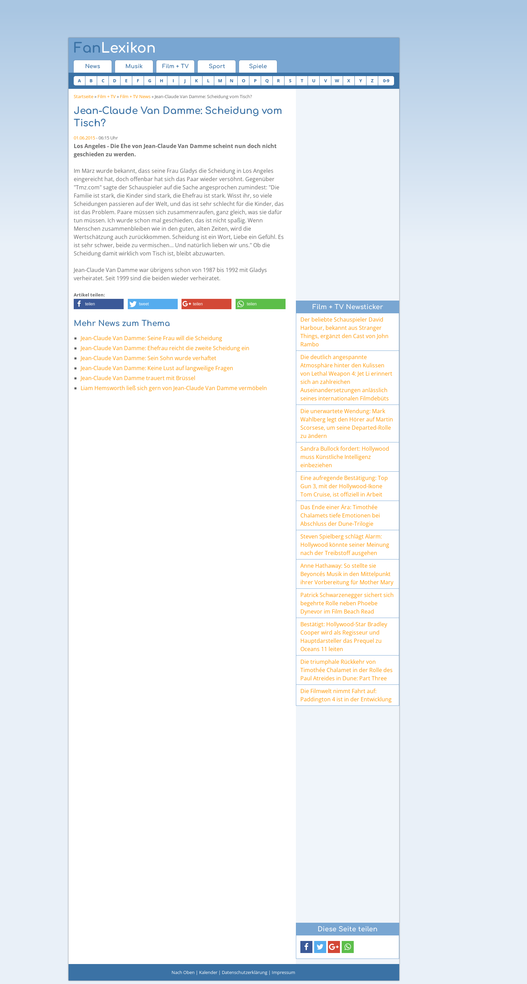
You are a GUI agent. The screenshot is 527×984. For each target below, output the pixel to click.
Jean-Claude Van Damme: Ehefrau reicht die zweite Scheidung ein (165, 348)
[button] (99, 304)
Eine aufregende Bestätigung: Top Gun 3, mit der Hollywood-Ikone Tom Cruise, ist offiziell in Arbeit (344, 486)
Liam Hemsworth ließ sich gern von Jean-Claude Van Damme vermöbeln (174, 388)
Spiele (258, 66)
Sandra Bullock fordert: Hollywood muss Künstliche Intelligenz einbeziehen (344, 457)
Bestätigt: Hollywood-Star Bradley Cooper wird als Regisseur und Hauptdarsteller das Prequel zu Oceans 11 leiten (343, 636)
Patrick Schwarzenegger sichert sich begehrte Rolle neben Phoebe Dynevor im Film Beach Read (347, 603)
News (92, 66)
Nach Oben (183, 972)
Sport (217, 66)
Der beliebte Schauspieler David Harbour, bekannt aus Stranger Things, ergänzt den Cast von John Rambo (344, 332)
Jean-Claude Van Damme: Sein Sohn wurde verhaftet (148, 358)
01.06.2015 (84, 138)
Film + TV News (135, 96)
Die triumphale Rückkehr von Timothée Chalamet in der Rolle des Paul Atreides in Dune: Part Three (346, 670)
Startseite (83, 96)
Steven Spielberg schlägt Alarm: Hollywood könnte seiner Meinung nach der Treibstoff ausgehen (344, 545)
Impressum (283, 972)
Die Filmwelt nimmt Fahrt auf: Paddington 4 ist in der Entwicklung (346, 695)
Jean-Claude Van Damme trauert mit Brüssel (138, 378)
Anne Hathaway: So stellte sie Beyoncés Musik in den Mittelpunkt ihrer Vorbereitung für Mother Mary (346, 574)
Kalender (208, 972)
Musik (134, 66)
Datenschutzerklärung (244, 972)
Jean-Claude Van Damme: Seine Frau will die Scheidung (151, 338)
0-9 (386, 80)
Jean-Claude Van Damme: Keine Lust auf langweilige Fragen (157, 368)
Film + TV (175, 66)
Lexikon (115, 48)
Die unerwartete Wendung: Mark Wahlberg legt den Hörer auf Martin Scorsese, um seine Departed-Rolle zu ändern (346, 423)
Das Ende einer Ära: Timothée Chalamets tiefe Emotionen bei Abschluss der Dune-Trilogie (340, 515)
